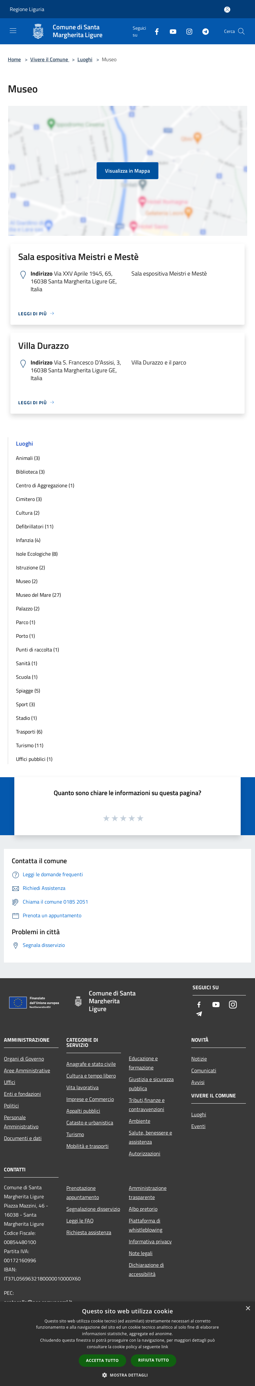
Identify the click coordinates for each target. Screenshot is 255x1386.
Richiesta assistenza (88, 1232)
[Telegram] (202, 31)
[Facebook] (154, 31)
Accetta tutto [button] (102, 1360)
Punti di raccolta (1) (37, 649)
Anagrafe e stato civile (91, 1064)
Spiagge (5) (28, 690)
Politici (11, 1105)
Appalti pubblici (83, 1111)
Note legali (141, 1253)
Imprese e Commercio (90, 1099)
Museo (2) (26, 581)
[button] (127, 1375)
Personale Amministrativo (21, 1121)
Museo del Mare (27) (38, 595)
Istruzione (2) (30, 567)
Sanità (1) (26, 663)
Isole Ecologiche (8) (37, 554)
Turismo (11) (29, 745)
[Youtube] (170, 31)
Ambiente (139, 1121)
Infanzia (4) (28, 540)
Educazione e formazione (143, 1062)
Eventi (198, 1126)
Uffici (9, 1082)
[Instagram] (186, 31)
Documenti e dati (23, 1138)
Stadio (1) (26, 718)
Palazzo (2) (27, 608)
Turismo (75, 1134)
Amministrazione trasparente (148, 1192)
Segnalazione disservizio (93, 1209)
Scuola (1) (26, 677)
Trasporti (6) (29, 732)
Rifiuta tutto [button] (153, 1360)
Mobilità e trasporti (87, 1146)
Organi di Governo (24, 1059)
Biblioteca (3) (30, 472)
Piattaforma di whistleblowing (145, 1225)
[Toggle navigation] (13, 31)
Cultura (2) (27, 513)
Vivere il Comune (49, 59)
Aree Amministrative (27, 1070)
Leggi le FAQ (80, 1220)
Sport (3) (25, 704)
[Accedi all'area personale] (227, 10)
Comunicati (203, 1070)
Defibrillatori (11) (34, 526)
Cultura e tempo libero (91, 1075)
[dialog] (127, 1344)
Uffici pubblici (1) (34, 759)
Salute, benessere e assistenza (150, 1137)
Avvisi (198, 1082)
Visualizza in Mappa (127, 171)
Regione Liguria (27, 9)
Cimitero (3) (29, 499)
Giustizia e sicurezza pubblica (151, 1083)
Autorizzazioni (144, 1153)
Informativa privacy (150, 1241)
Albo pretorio (143, 1209)
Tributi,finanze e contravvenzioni (147, 1104)
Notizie (199, 1059)
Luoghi (84, 59)
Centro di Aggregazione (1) (45, 485)
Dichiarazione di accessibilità (146, 1269)
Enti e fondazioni (22, 1094)
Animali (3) (28, 458)
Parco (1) (25, 622)
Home (14, 59)
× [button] (247, 1308)
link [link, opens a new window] (164, 1347)
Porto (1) (25, 636)
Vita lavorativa (82, 1087)
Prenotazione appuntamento (82, 1192)
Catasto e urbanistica (89, 1122)
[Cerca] (241, 31)
